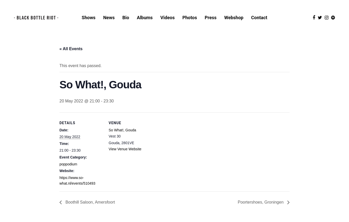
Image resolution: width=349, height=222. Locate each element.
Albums (145, 17)
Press (211, 17)
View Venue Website (125, 149)
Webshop (233, 17)
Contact (259, 17)
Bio (125, 17)
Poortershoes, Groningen (261, 202)
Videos (167, 17)
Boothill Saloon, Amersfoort (89, 202)
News (109, 17)
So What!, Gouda (122, 130)
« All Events (71, 49)
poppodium (68, 164)
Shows (89, 17)
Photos (189, 17)
